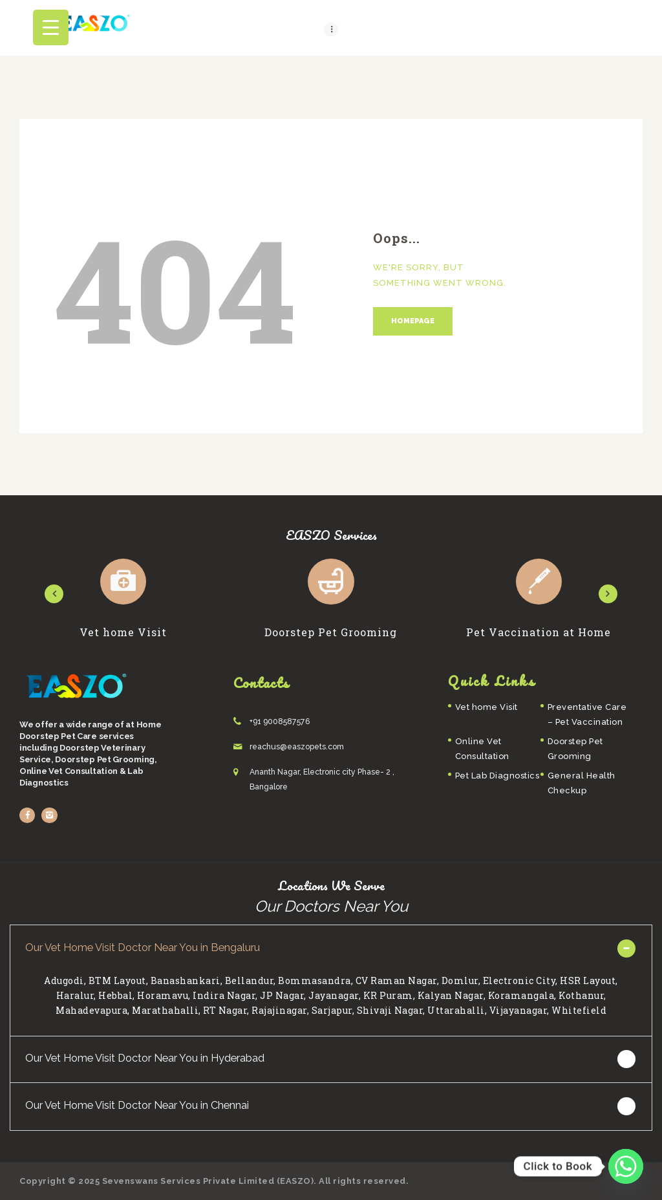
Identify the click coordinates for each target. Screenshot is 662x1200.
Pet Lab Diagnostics (497, 775)
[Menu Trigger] (51, 27)
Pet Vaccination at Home (538, 632)
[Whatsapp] (625, 1166)
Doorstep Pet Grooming (330, 632)
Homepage (412, 321)
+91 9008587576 (280, 721)
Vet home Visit (123, 632)
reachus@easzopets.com (297, 746)
